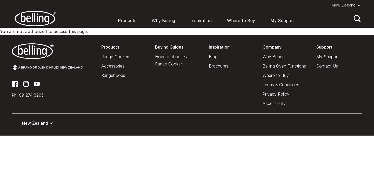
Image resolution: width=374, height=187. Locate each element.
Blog (213, 56)
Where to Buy (241, 20)
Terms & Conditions (281, 84)
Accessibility (274, 103)
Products (127, 20)
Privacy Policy (276, 94)
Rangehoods (113, 75)
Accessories (112, 66)
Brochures (218, 66)
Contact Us (327, 66)
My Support (282, 20)
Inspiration (201, 20)
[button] (347, 5)
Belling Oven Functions (284, 66)
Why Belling (163, 20)
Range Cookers (115, 56)
